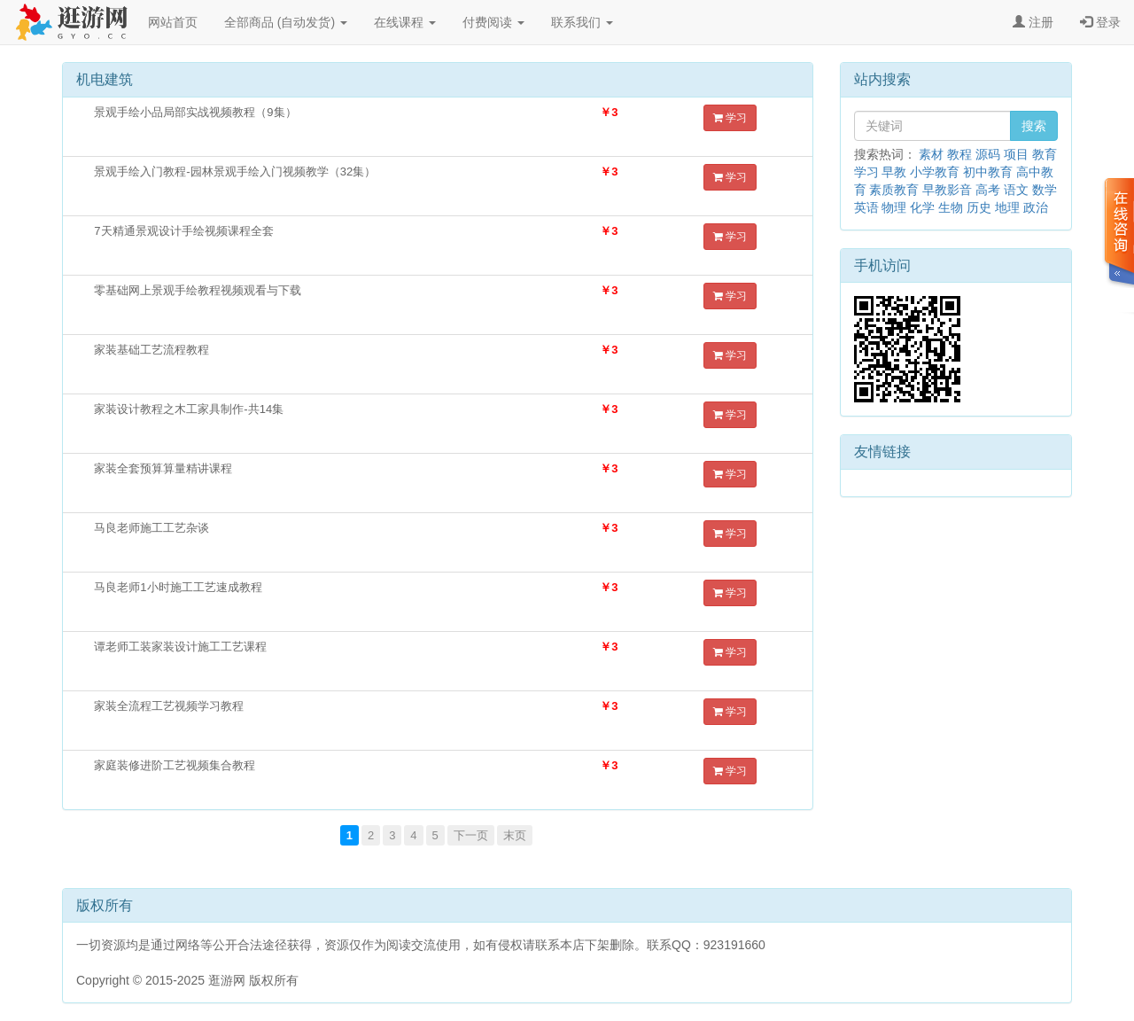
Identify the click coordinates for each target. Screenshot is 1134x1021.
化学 (922, 207)
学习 (730, 118)
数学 (1044, 190)
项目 (1016, 154)
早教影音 (947, 190)
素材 (931, 154)
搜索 (1033, 126)
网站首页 (173, 22)
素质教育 (894, 190)
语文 (1016, 190)
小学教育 (934, 172)
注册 (1033, 22)
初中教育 (988, 172)
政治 (1035, 207)
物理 (894, 207)
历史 (979, 207)
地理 (1007, 207)
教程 (959, 154)
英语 (866, 207)
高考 (987, 190)
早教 (894, 172)
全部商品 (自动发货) (285, 22)
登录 (1100, 22)
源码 (987, 154)
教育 (1044, 154)
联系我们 (582, 22)
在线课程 (405, 22)
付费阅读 (493, 22)
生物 (950, 207)
